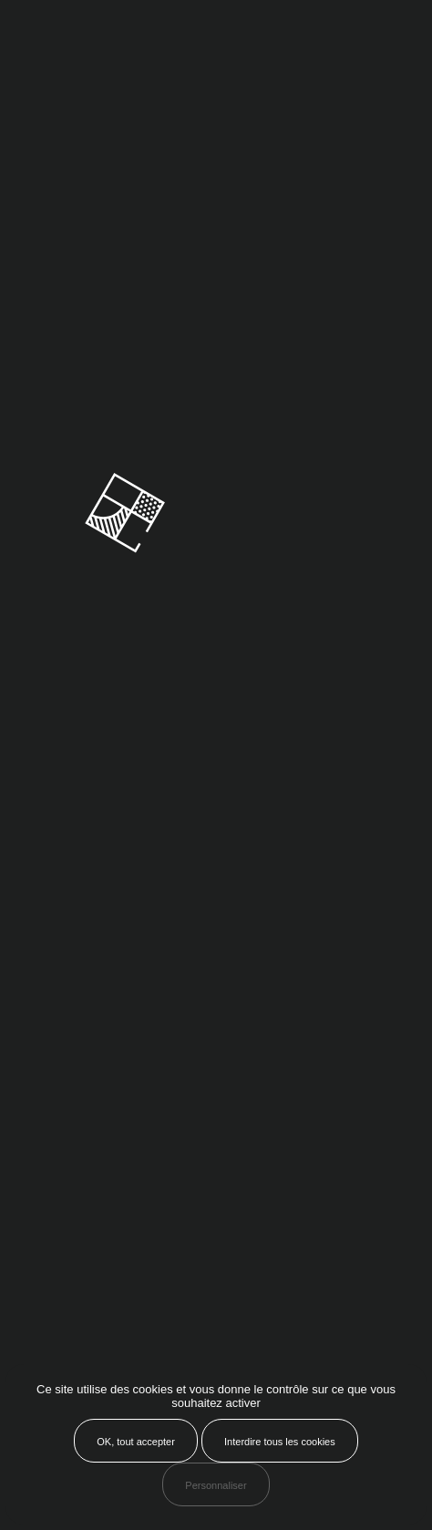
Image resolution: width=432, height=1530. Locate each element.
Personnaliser (215, 1485)
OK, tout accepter (136, 1441)
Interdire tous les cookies (279, 1441)
